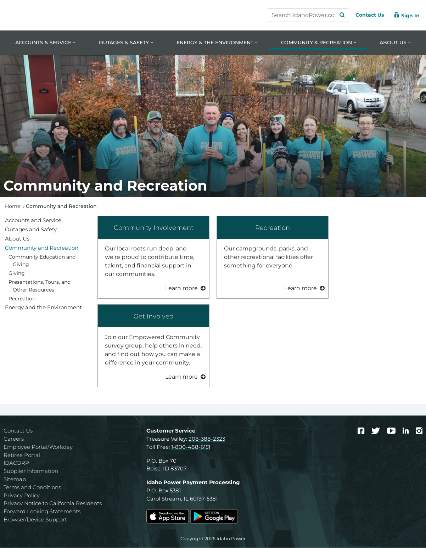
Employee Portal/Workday (38, 447)
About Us (17, 239)
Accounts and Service (33, 220)
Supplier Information (31, 471)
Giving (17, 274)
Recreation (272, 228)
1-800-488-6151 (190, 447)
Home (12, 206)
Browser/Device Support (35, 520)
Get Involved (154, 316)
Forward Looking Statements (42, 512)
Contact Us (18, 431)
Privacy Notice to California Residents (53, 504)
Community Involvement (154, 228)
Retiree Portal (22, 455)
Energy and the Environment (43, 308)
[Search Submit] (335, 15)
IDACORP (16, 463)
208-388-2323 (207, 439)
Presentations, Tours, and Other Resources (40, 286)
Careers (14, 439)
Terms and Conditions (32, 487)
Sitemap (15, 479)
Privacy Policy (22, 495)
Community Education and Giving (42, 261)
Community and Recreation (41, 248)
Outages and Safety (31, 229)
